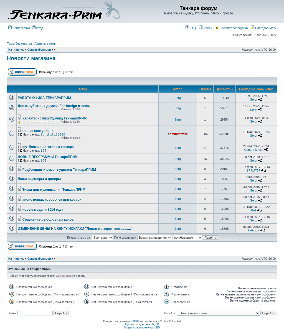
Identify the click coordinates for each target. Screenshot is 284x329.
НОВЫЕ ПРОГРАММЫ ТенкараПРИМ (48, 157)
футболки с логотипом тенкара (48, 147)
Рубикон (253, 230)
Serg (177, 98)
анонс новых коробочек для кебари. (52, 200)
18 (55, 134)
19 (59, 134)
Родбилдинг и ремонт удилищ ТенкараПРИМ (59, 170)
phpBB (132, 321)
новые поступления (38, 131)
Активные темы (45, 43)
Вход (37, 28)
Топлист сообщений (231, 28)
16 (47, 134)
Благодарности (264, 28)
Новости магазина (31, 58)
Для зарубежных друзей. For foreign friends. (54, 106)
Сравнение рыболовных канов (48, 219)
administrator (177, 134)
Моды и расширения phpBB (142, 327)
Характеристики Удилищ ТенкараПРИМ (54, 118)
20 (63, 134)
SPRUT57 (253, 170)
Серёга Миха (253, 149)
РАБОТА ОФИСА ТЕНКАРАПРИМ (44, 98)
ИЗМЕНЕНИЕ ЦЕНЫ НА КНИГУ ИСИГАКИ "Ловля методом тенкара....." (75, 229)
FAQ (191, 28)
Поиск (205, 28)
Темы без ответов (19, 43)
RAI (253, 210)
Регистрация (19, 28)
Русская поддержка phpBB (142, 324)
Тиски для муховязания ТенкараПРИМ (53, 190)
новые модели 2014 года (42, 209)
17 (51, 134)
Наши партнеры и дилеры (39, 179)
